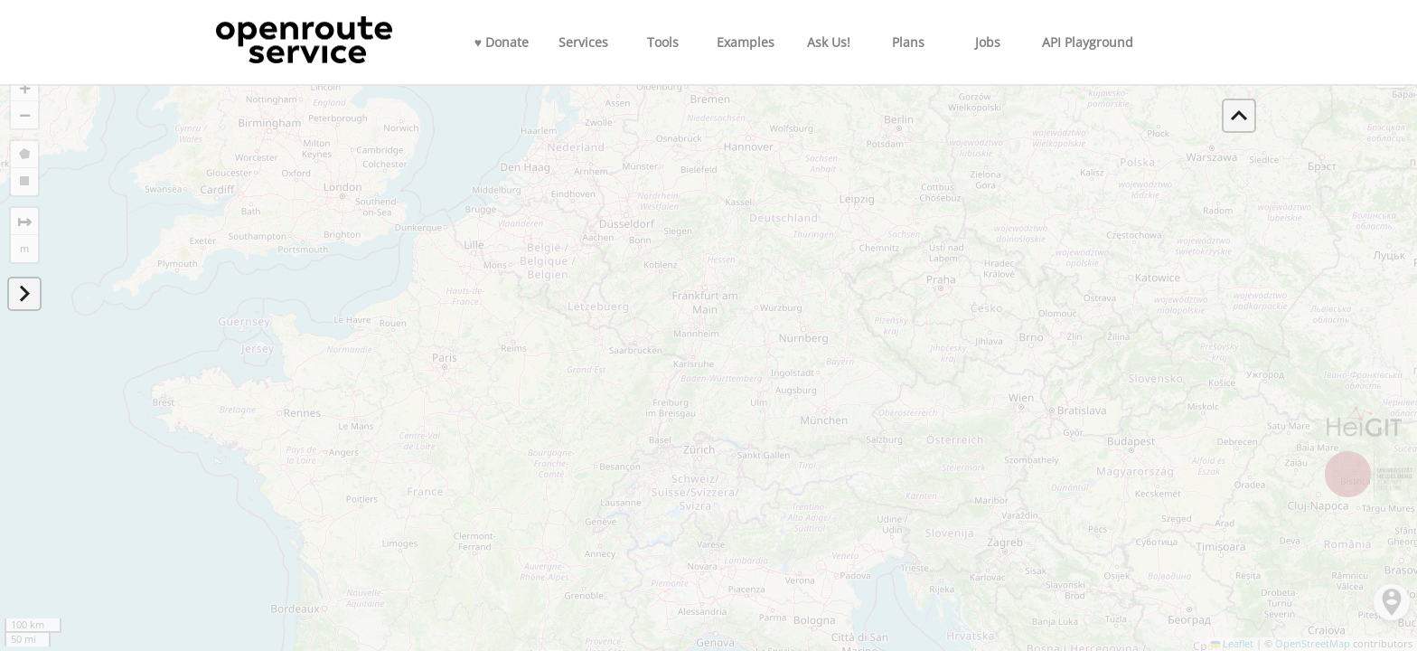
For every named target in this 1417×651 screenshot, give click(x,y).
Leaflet (1232, 643)
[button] (24, 87)
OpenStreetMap (1312, 643)
